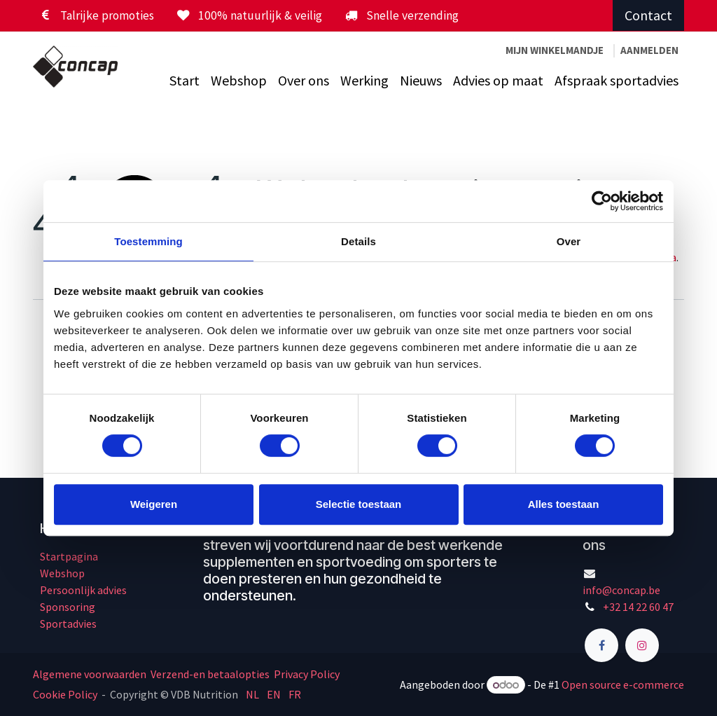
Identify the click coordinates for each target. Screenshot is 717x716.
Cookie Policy (65, 694)
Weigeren (153, 504)
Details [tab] (358, 241)
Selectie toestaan (359, 504)
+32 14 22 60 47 (638, 607)
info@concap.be (621, 590)
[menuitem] (184, 80)
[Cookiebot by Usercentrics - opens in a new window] (602, 201)
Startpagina (69, 556)
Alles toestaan (563, 504)
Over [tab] (569, 241)
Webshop (62, 573)
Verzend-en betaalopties (210, 674)
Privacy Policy (307, 674)
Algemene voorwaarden (90, 674)
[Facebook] (601, 645)
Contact (648, 15)
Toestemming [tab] (148, 241)
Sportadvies (68, 624)
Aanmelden (649, 50)
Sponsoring (67, 607)
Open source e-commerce (623, 684)
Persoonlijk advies (83, 590)
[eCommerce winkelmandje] (554, 50)
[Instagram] (642, 645)
